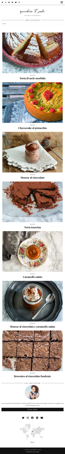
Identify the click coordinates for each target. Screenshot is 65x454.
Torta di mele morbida (32, 78)
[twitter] (23, 418)
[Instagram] (5, 2)
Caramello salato (32, 276)
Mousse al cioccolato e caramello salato (32, 326)
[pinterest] (37, 418)
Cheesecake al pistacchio (32, 127)
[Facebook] (12, 2)
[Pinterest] (9, 2)
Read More (32, 409)
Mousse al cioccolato (32, 177)
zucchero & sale (32, 11)
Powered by (32, 451)
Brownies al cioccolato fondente (32, 376)
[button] (62, 2)
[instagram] (28, 418)
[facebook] (32, 418)
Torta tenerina (32, 227)
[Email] (16, 2)
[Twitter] (2, 2)
